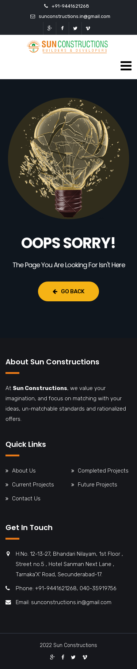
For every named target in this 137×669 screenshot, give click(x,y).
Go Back (68, 291)
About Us (24, 470)
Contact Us (26, 498)
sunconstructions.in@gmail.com (74, 16)
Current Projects (33, 484)
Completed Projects (103, 470)
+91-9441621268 (70, 6)
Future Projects (97, 484)
